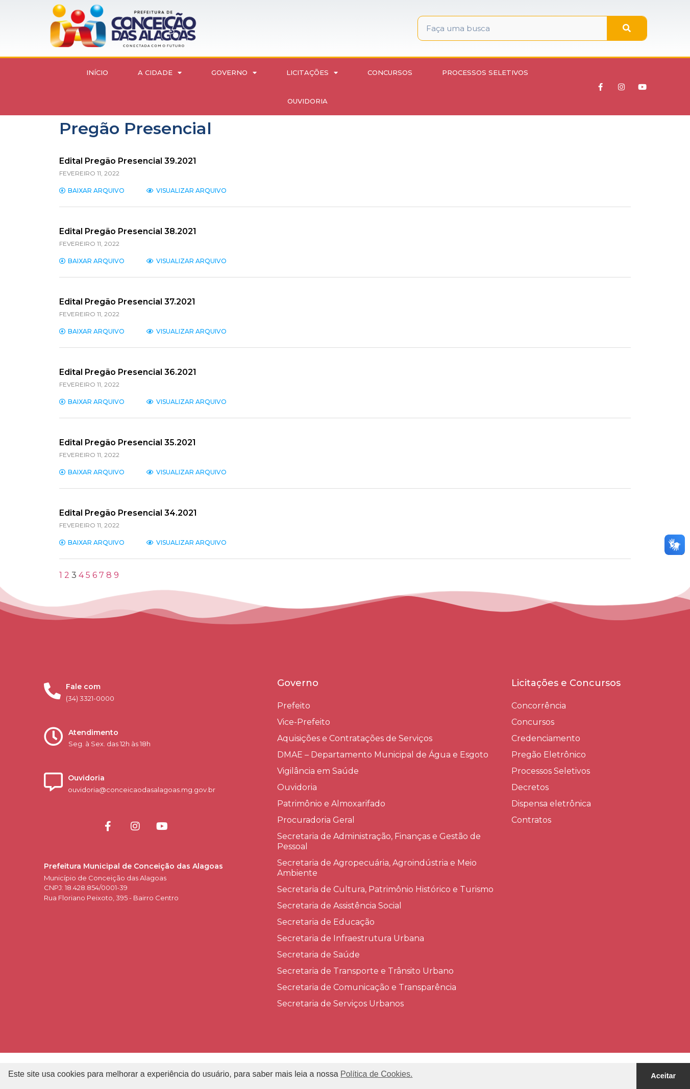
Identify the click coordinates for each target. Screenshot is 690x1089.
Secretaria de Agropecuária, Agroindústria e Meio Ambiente (377, 868)
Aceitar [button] (663, 1076)
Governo (234, 72)
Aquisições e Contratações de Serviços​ (354, 738)
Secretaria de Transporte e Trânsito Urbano (365, 971)
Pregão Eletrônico (548, 754)
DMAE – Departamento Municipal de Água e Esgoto (382, 754)
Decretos (530, 787)
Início (97, 72)
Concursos (389, 72)
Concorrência (538, 706)
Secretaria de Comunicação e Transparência (366, 987)
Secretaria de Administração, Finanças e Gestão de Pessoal (379, 841)
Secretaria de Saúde (318, 954)
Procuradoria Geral (316, 820)
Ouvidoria (307, 101)
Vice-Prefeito (303, 722)
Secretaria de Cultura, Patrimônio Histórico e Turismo (385, 889)
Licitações (312, 72)
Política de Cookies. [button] (376, 1074)
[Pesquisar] (627, 28)
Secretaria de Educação (326, 922)
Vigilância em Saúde (318, 771)
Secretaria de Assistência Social (339, 905)
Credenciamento (545, 738)
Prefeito (293, 706)
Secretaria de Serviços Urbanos (340, 1003)
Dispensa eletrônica (551, 803)
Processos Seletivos (485, 72)
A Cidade (160, 72)
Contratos (531, 820)
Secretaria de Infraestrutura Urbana (350, 938)
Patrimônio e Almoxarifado (331, 803)
